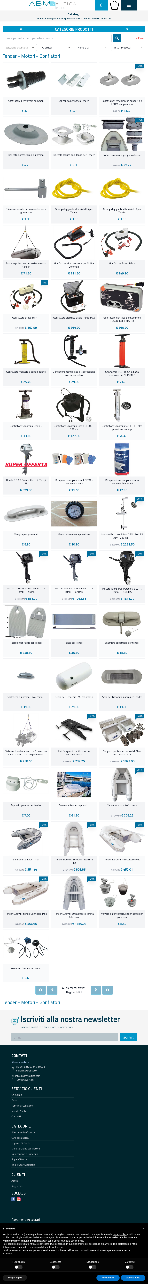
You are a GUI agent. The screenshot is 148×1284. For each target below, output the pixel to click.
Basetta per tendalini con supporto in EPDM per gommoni (122, 102)
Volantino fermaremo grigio (26, 968)
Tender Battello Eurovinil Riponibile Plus (74, 861)
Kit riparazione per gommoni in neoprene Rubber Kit (122, 481)
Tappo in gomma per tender (26, 805)
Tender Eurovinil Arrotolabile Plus (122, 859)
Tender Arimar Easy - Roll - (26, 859)
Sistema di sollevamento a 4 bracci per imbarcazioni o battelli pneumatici (26, 752)
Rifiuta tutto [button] (108, 1277)
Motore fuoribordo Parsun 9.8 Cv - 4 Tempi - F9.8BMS (122, 590)
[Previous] (52, 990)
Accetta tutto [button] (133, 1277)
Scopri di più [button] (15, 1277)
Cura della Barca (20, 1138)
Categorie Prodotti (74, 29)
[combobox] (57, 38)
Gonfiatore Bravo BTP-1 (26, 318)
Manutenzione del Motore (25, 1148)
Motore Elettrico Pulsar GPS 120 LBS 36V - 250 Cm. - (122, 536)
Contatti (16, 1116)
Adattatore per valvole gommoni (26, 101)
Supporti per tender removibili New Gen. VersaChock (122, 752)
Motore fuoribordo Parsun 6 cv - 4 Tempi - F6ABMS (74, 590)
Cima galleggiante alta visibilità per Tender (74, 210)
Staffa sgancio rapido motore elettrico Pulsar (73, 752)
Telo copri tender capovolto (74, 805)
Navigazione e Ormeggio (25, 1154)
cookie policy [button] (77, 1240)
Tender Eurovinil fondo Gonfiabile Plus (26, 914)
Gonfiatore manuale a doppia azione (26, 372)
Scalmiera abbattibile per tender (122, 643)
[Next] (96, 990)
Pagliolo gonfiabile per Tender (26, 643)
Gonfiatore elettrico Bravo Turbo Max (74, 318)
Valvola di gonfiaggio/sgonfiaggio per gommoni (122, 915)
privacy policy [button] (119, 1234)
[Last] (107, 990)
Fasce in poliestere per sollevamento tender (26, 265)
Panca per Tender (73, 643)
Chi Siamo (16, 1095)
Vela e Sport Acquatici (23, 1165)
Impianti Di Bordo (21, 1143)
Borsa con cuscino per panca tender (122, 155)
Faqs (14, 1100)
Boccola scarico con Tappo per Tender (74, 155)
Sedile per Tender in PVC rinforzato (74, 697)
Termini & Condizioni (22, 1106)
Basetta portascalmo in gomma (26, 155)
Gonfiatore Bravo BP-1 (122, 263)
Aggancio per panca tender (74, 101)
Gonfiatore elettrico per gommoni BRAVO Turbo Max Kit (122, 319)
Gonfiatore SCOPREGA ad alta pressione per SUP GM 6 (122, 373)
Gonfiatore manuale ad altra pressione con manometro (74, 373)
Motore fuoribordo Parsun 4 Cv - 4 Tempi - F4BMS (26, 590)
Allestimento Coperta (23, 1132)
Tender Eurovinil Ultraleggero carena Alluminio (74, 915)
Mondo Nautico (19, 1111)
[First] (40, 990)
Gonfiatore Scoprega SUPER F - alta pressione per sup (122, 427)
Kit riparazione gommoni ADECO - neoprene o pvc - (74, 481)
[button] (143, 1228)
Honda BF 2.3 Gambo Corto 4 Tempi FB (26, 481)
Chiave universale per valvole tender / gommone (26, 210)
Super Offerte (19, 1159)
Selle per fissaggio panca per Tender (122, 697)
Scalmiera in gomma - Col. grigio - (26, 697)
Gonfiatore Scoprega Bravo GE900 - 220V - (74, 427)
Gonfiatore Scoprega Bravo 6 (26, 426)
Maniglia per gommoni (26, 534)
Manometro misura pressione (74, 534)
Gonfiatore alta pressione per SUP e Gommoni (74, 265)
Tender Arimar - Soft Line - (122, 805)
